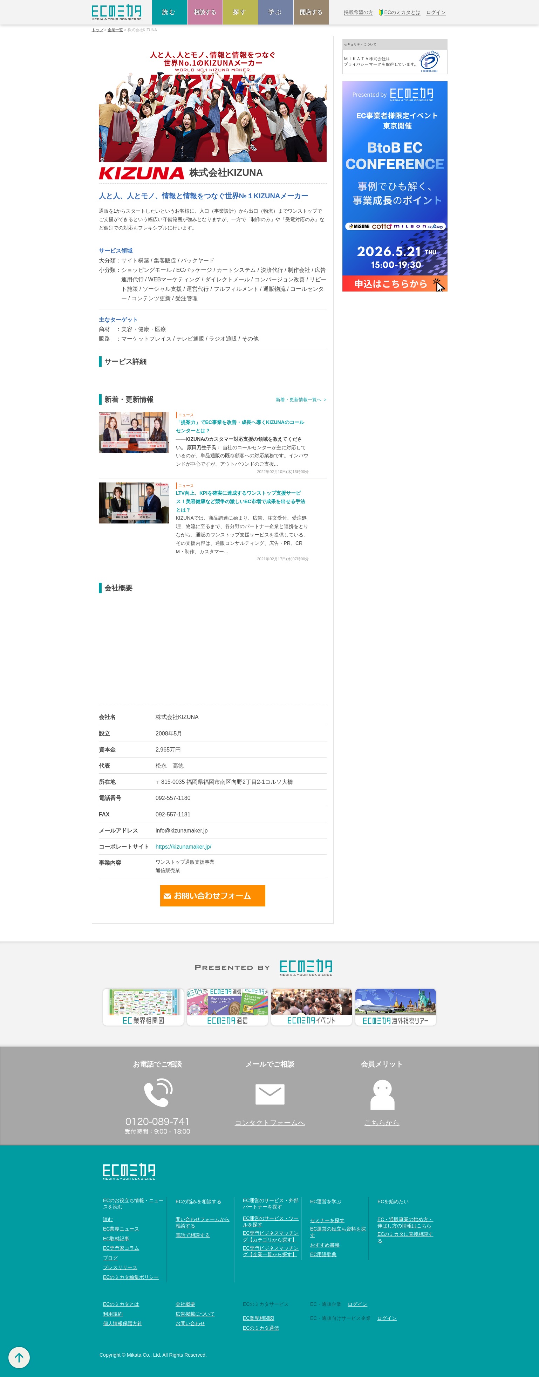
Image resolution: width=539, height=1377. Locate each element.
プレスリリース (120, 1267)
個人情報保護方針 (122, 1323)
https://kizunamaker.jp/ (183, 847)
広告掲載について (195, 1314)
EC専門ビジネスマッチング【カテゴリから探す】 (271, 1236)
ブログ (110, 1258)
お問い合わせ (190, 1323)
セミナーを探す (327, 1220)
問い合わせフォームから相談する (203, 1222)
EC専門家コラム (121, 1248)
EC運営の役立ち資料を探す (338, 1232)
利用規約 (113, 1314)
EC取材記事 (116, 1238)
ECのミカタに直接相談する (405, 1237)
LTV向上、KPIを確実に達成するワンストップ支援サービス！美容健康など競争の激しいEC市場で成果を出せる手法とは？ (240, 501)
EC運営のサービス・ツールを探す (271, 1221)
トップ (97, 30)
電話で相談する (193, 1235)
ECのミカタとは (121, 1304)
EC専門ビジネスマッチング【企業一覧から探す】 (271, 1251)
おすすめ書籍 (325, 1245)
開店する (311, 12)
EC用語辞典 (323, 1254)
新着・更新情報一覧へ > (301, 399)
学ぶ (275, 12)
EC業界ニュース (121, 1229)
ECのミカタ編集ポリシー (131, 1277)
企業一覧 (115, 30)
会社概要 (185, 1304)
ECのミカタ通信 (261, 1328)
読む (169, 12)
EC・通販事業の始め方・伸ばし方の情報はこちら (405, 1222)
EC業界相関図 (258, 1318)
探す (240, 12)
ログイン (357, 1304)
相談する (205, 12)
